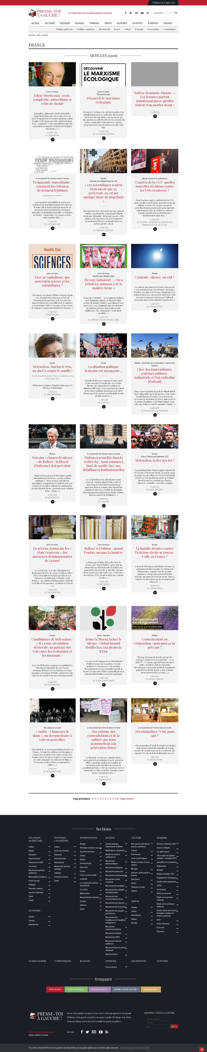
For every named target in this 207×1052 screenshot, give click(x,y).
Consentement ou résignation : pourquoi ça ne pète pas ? (154, 643)
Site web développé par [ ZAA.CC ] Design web (135, 1048)
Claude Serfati (162, 411)
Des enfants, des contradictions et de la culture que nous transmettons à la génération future (103, 739)
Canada (31, 920)
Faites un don (54, 989)
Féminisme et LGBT (36, 862)
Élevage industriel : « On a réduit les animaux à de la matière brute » (103, 284)
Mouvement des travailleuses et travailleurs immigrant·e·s (116, 920)
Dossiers (65, 23)
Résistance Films (53, 771)
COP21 (159, 886)
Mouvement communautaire (116, 875)
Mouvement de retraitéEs (115, 886)
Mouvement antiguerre (114, 867)
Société (117, 29)
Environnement (34, 858)
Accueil (35, 23)
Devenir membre (150, 989)
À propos (153, 23)
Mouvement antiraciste (114, 871)
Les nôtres (33, 866)
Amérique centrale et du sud (90, 848)
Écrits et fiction (111, 967)
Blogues (79, 23)
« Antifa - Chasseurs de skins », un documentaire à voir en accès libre (52, 735)
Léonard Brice (156, 588)
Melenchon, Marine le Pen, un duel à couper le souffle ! (52, 368)
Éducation (32, 855)
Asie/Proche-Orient (87, 852)
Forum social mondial (88, 875)
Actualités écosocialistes (166, 862)
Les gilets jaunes (163, 852)
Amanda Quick (105, 780)
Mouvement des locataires (116, 907)
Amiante (160, 870)
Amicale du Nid (156, 760)
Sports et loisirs (112, 954)
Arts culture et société (52, 728)
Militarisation (85, 893)
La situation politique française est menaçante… (103, 368)
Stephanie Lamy (54, 224)
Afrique (83, 844)
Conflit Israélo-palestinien (166, 882)
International (104, 29)
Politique (32, 885)
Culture (127, 29)
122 (117, 798)
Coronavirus (161, 889)
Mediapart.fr (53, 498)
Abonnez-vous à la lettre (125, 989)
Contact (167, 23)
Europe (52, 363)
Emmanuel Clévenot (104, 230)
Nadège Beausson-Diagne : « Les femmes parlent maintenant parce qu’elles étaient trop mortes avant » (154, 99)
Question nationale (36, 892)
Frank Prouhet (156, 307)
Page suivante (127, 798)
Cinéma (134, 850)
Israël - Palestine (103, 635)
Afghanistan (161, 866)
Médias (52, 454)
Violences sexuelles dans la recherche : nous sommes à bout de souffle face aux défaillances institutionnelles (103, 463)
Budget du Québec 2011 (166, 874)
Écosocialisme (153, 29)
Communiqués (169, 29)
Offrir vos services (75, 989)
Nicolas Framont (156, 679)
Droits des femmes (61, 851)
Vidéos (108, 23)
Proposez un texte (99, 989)
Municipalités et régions (38, 877)
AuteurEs (122, 23)
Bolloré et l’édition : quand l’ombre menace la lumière (103, 550)
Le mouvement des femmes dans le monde (52, 178)
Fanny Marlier (54, 685)
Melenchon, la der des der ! (154, 460)
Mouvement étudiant (113, 933)
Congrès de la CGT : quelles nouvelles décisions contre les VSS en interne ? (155, 186)
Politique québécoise (64, 29)
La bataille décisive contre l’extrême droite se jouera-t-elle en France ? (154, 552)
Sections (50, 23)
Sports (133, 883)
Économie (139, 29)
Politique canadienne (86, 29)
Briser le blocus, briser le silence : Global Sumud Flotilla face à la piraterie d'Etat (103, 645)
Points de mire (34, 881)
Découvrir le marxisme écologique (103, 100)
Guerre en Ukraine (163, 848)
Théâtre (134, 891)
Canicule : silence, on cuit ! (154, 277)
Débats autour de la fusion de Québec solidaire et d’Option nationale (167, 913)
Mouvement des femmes (89, 897)
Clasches (105, 502)
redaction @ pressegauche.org (41, 1032)
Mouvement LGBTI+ (113, 937)
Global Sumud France (105, 681)
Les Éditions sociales (105, 134)
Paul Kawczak (54, 592)
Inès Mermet (105, 584)
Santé (31, 896)
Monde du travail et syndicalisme (154, 178)
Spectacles (135, 879)
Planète (103, 178)
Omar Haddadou (54, 394)
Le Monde (83, 879)
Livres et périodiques (139, 858)
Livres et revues (52, 92)
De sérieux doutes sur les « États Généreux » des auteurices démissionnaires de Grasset (52, 554)
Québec (31, 917)
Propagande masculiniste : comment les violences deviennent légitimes (52, 186)
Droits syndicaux (163, 924)
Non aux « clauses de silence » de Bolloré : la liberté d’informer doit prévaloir (52, 461)
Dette (159, 920)
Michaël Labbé (113, 320)
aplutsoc (105, 403)
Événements (136, 854)
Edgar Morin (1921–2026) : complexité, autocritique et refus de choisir (52, 99)
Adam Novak (54, 135)
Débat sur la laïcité (164, 893)
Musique (134, 869)
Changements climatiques (167, 878)
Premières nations (36, 888)
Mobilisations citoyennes (115, 850)
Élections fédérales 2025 (166, 844)
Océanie (83, 901)
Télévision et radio (138, 887)
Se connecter (112, 1048)
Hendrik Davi (53, 315)
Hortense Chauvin (98, 320)
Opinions (94, 23)
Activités (137, 23)
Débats (154, 635)
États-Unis (84, 867)
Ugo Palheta (149, 411)
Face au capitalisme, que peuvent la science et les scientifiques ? (52, 281)
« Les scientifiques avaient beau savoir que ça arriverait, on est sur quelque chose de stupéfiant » (103, 193)
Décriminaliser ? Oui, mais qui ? (154, 733)
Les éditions (138, 961)
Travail (31, 900)
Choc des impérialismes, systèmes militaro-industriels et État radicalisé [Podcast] (154, 375)
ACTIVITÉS (162, 961)
